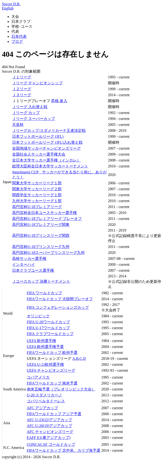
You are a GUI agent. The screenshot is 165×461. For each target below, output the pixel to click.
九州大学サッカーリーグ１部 (37, 201)
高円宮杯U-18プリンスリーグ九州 (40, 247)
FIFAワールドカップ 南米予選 (52, 383)
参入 (63, 101)
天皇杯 (18, 125)
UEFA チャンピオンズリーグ (51, 370)
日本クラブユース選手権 (33, 270)
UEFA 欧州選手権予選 (45, 347)
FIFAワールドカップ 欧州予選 (52, 353)
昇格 (55, 101)
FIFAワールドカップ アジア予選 (54, 414)
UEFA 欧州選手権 (41, 341)
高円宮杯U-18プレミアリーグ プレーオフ (47, 219)
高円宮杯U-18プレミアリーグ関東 (40, 225)
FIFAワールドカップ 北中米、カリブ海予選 (64, 450)
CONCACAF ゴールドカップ (51, 444)
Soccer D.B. (11, 4)
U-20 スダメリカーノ (44, 395)
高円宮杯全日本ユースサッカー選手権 (44, 213)
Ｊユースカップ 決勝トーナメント (41, 281)
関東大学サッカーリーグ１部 (37, 183)
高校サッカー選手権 (29, 259)
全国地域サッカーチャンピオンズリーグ (46, 148)
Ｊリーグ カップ (26, 113)
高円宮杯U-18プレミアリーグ (37, 207)
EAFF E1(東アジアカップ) (49, 438)
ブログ (17, 41)
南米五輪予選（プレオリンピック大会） (61, 389)
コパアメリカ (38, 377)
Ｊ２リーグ (21, 89)
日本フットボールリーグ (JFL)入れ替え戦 (47, 142)
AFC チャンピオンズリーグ (50, 432)
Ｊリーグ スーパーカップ (33, 119)
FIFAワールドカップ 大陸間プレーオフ (60, 299)
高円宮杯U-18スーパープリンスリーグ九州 (48, 253)
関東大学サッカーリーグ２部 (37, 189)
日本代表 (19, 36)
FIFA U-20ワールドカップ (48, 322)
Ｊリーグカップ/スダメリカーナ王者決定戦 (48, 130)
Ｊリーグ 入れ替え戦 (29, 107)
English (8, 8)
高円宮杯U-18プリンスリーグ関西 (40, 235)
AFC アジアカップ (42, 408)
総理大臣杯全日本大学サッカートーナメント (50, 166)
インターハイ (23, 264)
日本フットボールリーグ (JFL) (37, 136)
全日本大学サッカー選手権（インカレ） (46, 160)
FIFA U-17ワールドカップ (48, 328)
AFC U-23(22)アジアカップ (49, 420)
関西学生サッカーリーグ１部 (37, 195)
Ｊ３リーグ (21, 95)
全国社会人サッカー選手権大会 (38, 154)
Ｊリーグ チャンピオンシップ (37, 83)
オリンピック (38, 316)
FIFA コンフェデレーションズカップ (58, 307)
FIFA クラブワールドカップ (50, 334)
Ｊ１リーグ (21, 77)
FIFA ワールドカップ (44, 293)
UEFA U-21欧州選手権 (45, 364)
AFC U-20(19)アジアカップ (49, 426)
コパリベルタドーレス (46, 401)
